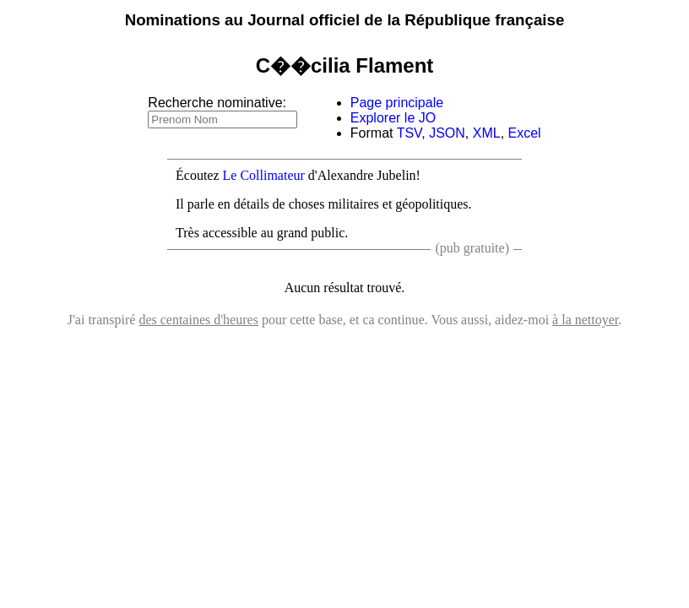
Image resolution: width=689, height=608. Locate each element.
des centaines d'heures (198, 319)
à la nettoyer (585, 319)
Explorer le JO (393, 118)
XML (487, 133)
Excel (524, 133)
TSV (409, 133)
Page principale (396, 102)
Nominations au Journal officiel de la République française (345, 20)
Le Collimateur (264, 175)
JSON (447, 133)
